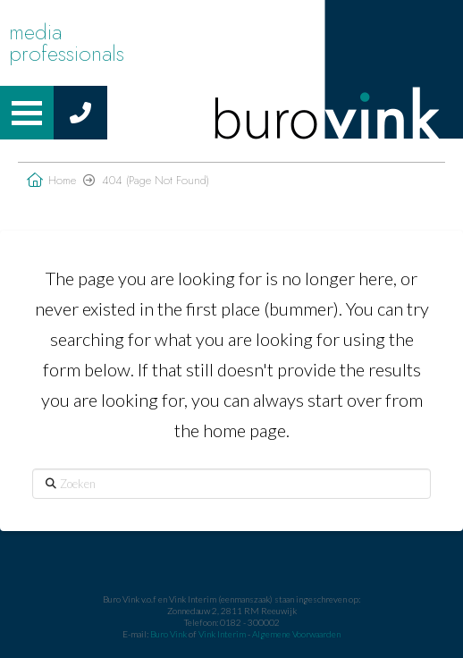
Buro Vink (168, 633)
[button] (27, 112)
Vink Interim (223, 633)
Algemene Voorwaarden (296, 633)
